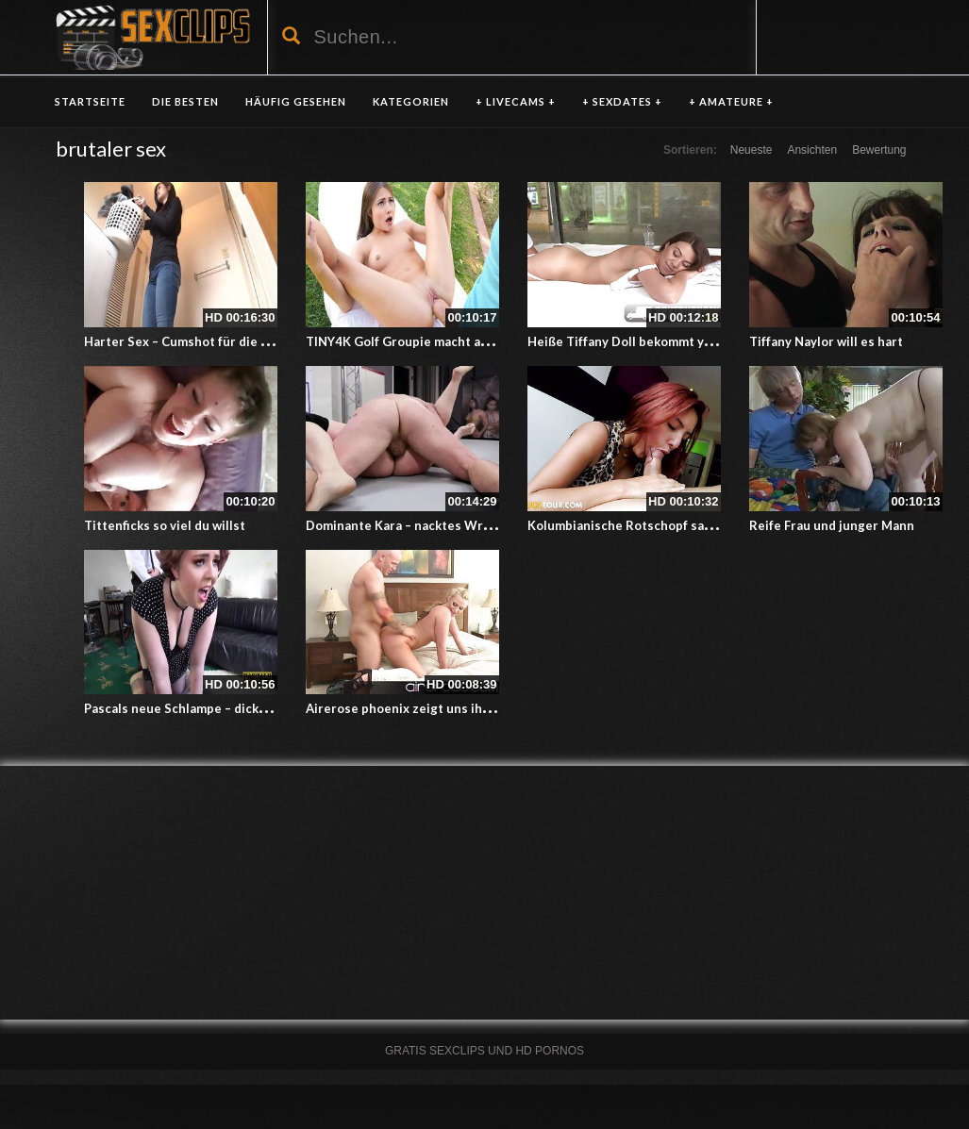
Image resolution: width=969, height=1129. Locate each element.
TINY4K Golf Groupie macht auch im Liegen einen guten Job (483, 341)
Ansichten (812, 150)
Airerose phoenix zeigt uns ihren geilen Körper (447, 708)
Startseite (90, 101)
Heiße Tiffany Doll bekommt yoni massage (652, 341)
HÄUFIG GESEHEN (295, 101)
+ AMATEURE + (731, 101)
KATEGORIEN (411, 101)
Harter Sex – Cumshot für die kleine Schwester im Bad (245, 341)
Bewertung (879, 150)
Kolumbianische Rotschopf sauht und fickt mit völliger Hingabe (715, 525)
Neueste (751, 150)
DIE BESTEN (185, 101)
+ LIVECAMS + (516, 101)
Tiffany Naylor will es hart (826, 341)
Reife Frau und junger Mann (831, 525)
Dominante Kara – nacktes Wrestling (416, 525)
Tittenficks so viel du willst (164, 525)
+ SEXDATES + (622, 101)
